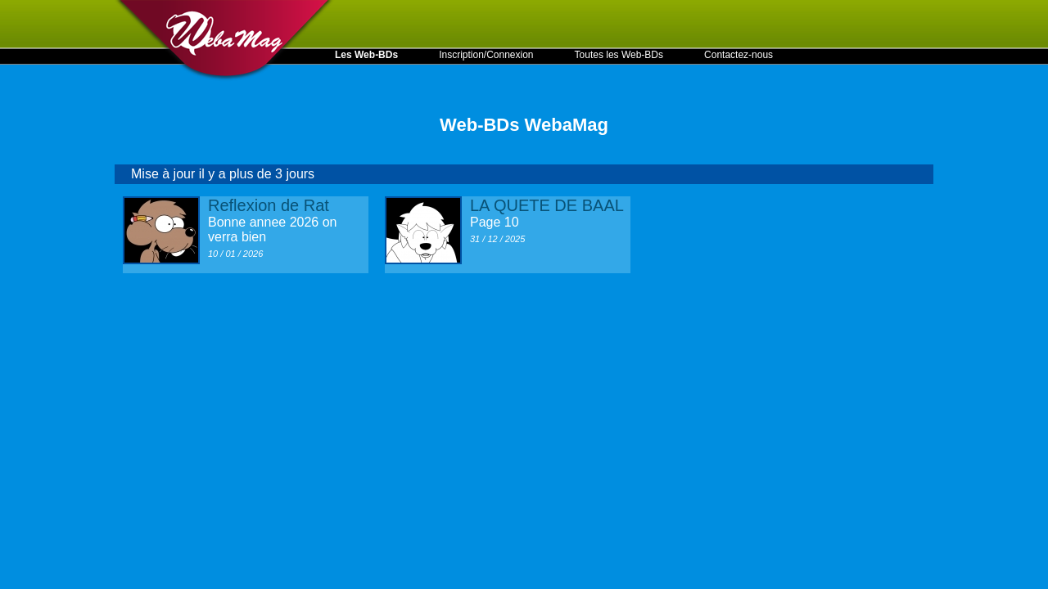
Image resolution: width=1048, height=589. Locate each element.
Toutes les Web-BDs (619, 55)
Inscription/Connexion (486, 55)
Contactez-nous (738, 55)
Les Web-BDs (366, 55)
